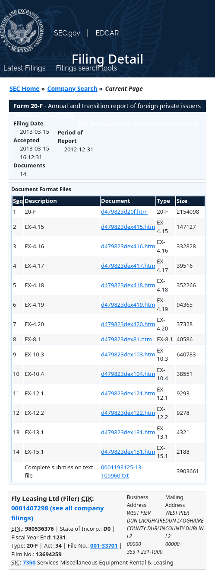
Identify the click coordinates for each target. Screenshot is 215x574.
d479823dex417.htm (128, 265)
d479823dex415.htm (128, 227)
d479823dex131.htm (128, 432)
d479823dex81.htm (126, 339)
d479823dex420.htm (128, 324)
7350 (29, 562)
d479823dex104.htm (128, 374)
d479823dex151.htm (128, 451)
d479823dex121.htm (128, 393)
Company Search (72, 88)
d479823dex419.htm (128, 304)
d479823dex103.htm (128, 354)
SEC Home (24, 88)
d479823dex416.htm (128, 246)
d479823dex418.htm (128, 285)
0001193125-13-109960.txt (122, 471)
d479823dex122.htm (128, 413)
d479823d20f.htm (124, 211)
